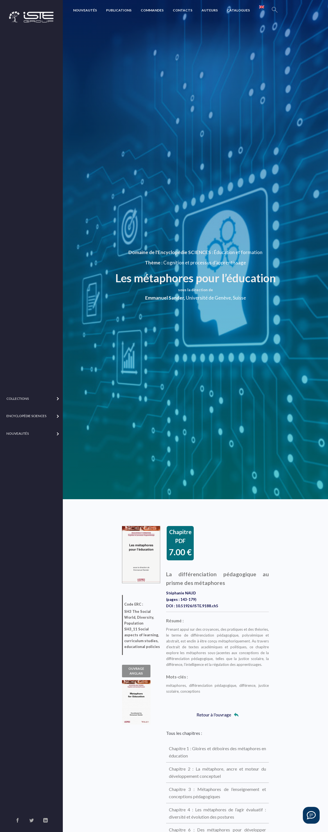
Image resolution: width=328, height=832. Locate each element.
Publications (118, 10)
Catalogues (238, 10)
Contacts (182, 10)
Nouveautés (85, 10)
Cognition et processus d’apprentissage (204, 263)
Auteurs (210, 10)
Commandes (152, 10)
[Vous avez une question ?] (311, 815)
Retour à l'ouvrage (217, 714)
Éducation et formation (238, 252)
